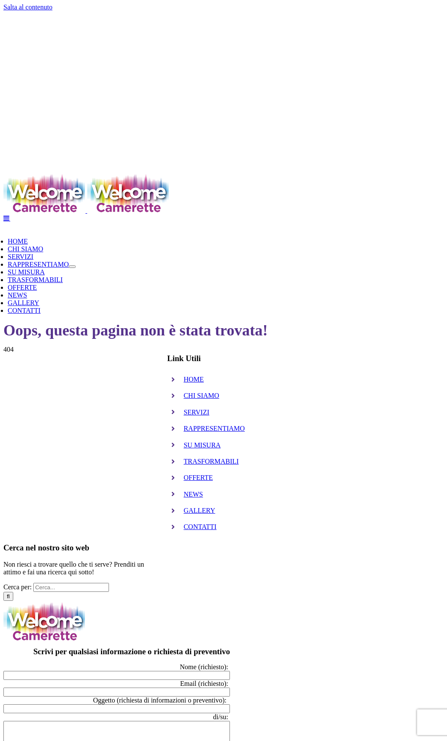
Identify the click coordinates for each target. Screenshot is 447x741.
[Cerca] (8, 596)
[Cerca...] (71, 587)
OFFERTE (198, 477)
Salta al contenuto (28, 7)
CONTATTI (200, 526)
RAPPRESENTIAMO (214, 428)
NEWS (193, 494)
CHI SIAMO (201, 395)
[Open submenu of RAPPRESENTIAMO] (72, 266)
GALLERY (199, 510)
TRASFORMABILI (211, 461)
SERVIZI (196, 412)
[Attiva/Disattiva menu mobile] (6, 218)
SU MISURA (202, 445)
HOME (194, 379)
